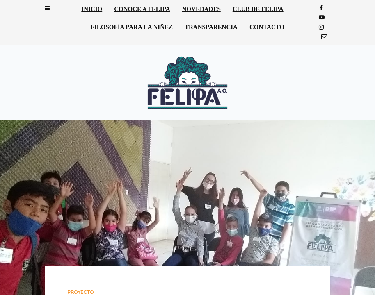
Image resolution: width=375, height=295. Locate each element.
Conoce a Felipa (142, 9)
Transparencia (211, 27)
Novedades (201, 9)
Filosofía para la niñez (132, 27)
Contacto (266, 27)
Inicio (91, 9)
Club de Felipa (258, 9)
